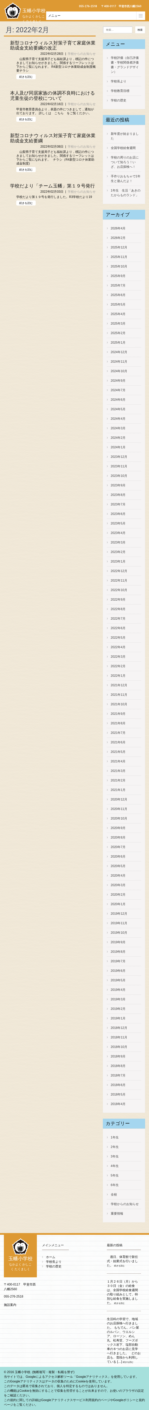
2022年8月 (118, 609)
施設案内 (10, 1304)
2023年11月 (119, 466)
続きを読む (26, 76)
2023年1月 (118, 561)
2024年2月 (118, 437)
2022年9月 (118, 599)
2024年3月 (118, 428)
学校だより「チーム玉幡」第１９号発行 (52, 186)
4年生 (115, 1166)
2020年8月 (118, 837)
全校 (114, 1194)
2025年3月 (118, 323)
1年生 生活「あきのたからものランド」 (125, 193)
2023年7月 (118, 504)
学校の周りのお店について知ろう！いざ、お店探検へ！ (125, 162)
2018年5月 (118, 1094)
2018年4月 (118, 1104)
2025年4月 (118, 314)
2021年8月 (118, 723)
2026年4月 (118, 228)
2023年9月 (118, 485)
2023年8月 (118, 494)
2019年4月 (118, 989)
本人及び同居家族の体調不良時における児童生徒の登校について (52, 95)
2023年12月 (119, 456)
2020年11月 (119, 809)
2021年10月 (119, 704)
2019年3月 (118, 999)
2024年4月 (118, 418)
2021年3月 (118, 770)
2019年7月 (118, 961)
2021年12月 (119, 685)
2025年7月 (118, 285)
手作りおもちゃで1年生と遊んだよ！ (125, 179)
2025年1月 (118, 342)
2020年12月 (119, 799)
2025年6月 (118, 295)
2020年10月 (119, 818)
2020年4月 (118, 875)
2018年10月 (119, 1047)
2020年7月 (118, 847)
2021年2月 (118, 780)
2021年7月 (118, 732)
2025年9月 (118, 276)
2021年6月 (118, 742)
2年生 (115, 1147)
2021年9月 (118, 713)
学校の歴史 (118, 100)
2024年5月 (118, 409)
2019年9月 (118, 942)
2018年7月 (118, 1075)
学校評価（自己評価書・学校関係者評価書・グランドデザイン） (125, 64)
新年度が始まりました (125, 136)
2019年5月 (118, 980)
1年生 (115, 1137)
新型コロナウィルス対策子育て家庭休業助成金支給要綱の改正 (52, 45)
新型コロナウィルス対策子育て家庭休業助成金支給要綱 (52, 138)
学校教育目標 (120, 90)
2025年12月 (119, 247)
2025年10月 (119, 266)
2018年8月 (118, 1066)
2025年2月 (118, 333)
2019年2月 (118, 1008)
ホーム (50, 1257)
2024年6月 (118, 399)
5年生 (115, 1175)
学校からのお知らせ (82, 53)
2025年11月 (119, 257)
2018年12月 (119, 1027)
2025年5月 (118, 304)
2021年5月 (118, 751)
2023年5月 (118, 523)
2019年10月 (119, 932)
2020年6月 (118, 856)
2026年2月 (118, 237)
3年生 (115, 1156)
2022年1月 (118, 675)
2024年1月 (118, 447)
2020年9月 (118, 828)
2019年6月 (118, 970)
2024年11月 (119, 361)
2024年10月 (119, 371)
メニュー (54, 15)
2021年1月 (118, 790)
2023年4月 (118, 533)
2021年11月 (119, 694)
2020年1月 (118, 904)
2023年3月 (118, 542)
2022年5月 (118, 637)
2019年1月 (118, 1018)
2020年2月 (118, 894)
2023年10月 (119, 475)
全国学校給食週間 (123, 148)
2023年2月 (118, 552)
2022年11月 (119, 580)
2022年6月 (118, 628)
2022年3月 (118, 656)
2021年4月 (118, 761)
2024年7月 (118, 390)
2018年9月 (118, 1056)
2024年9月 (118, 380)
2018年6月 (118, 1085)
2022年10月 (119, 590)
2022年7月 (118, 618)
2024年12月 (119, 352)
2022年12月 (119, 571)
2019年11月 (119, 923)
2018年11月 (119, 1037)
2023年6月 (118, 514)
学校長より (118, 81)
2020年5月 (118, 866)
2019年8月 (118, 951)
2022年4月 (118, 647)
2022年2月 (118, 666)
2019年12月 (119, 913)
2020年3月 (118, 885)
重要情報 (117, 1213)
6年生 (115, 1185)
